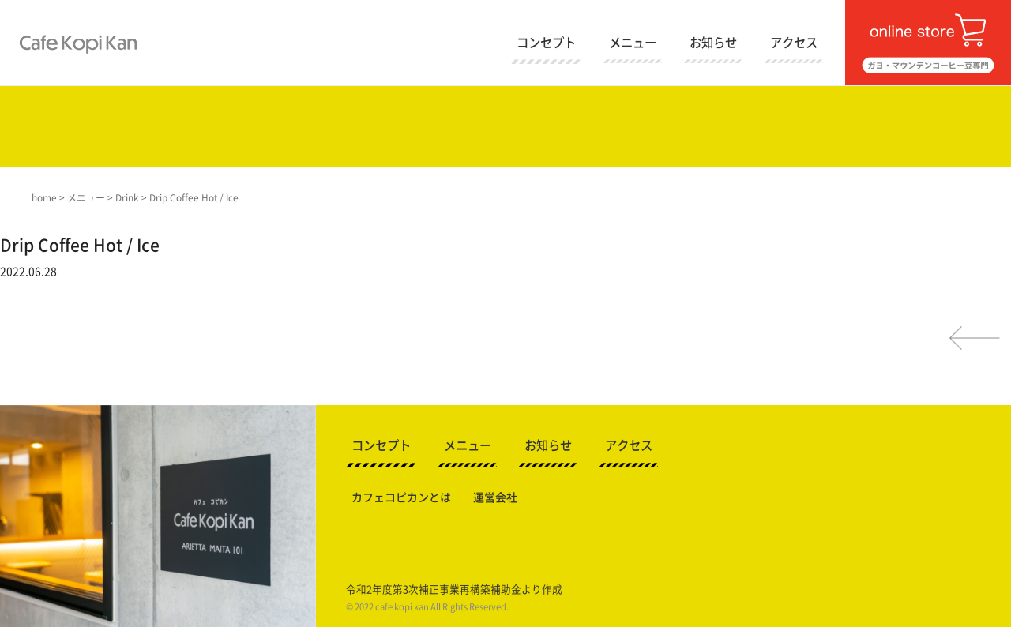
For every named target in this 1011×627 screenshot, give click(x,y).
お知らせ (713, 42)
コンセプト (546, 42)
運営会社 (495, 497)
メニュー (632, 42)
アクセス (793, 42)
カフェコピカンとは (401, 497)
